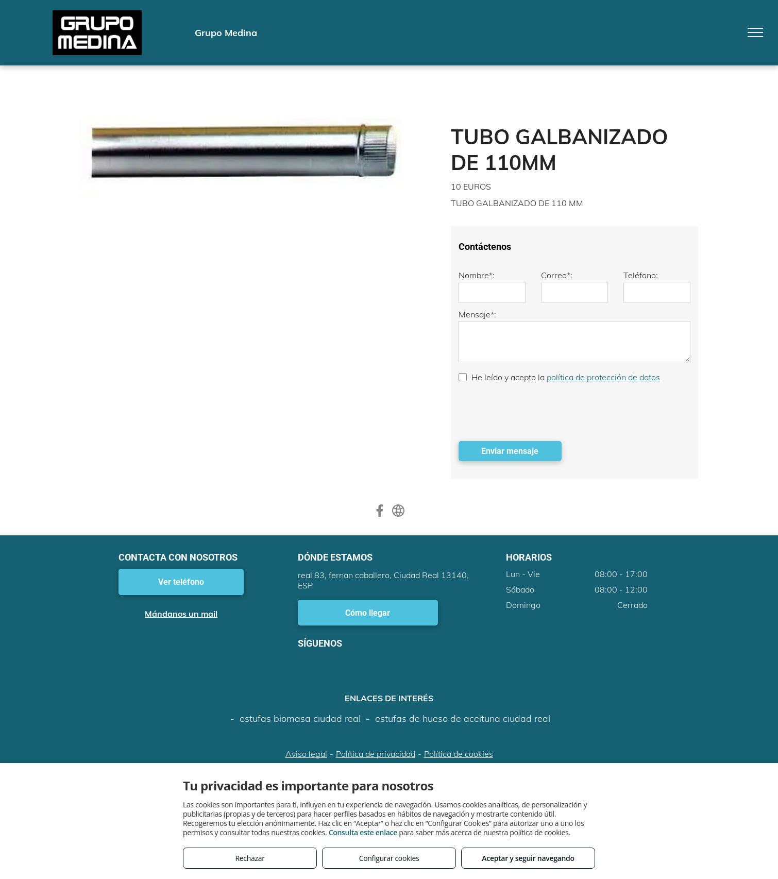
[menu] (755, 32)
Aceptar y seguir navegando (528, 858)
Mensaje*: (477, 314)
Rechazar (249, 858)
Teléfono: (640, 275)
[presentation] (537, 411)
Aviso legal (306, 754)
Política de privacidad (375, 754)
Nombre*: (477, 275)
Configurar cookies (389, 858)
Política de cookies (458, 754)
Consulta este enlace (363, 832)
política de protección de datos (603, 377)
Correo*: (556, 275)
